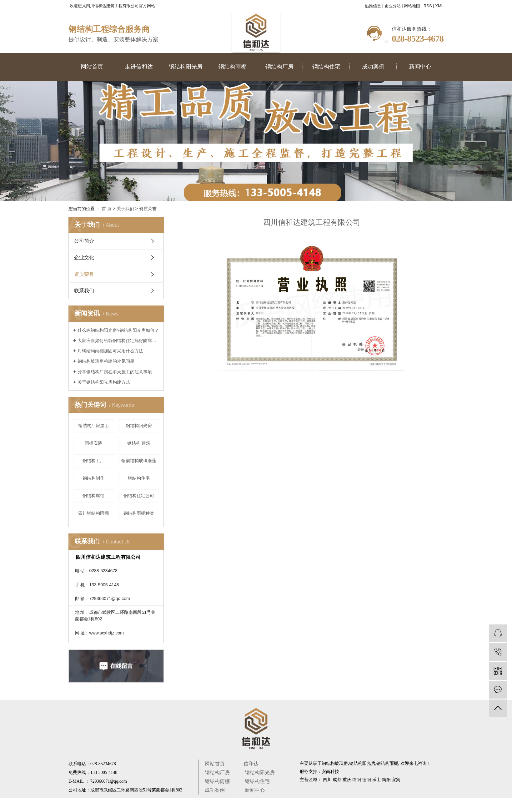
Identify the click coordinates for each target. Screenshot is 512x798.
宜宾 (396, 779)
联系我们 (84, 290)
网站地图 (412, 5)
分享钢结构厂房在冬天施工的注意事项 (115, 371)
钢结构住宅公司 (138, 495)
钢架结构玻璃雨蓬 (138, 460)
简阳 (386, 779)
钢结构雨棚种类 (138, 513)
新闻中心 (255, 790)
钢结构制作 (93, 478)
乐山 (376, 779)
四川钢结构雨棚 (93, 513)
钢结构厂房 (217, 772)
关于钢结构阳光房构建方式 (104, 382)
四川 (327, 779)
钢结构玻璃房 (335, 763)
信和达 (251, 763)
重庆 (347, 779)
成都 (337, 779)
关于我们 (125, 208)
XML (439, 5)
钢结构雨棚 (217, 781)
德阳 (366, 779)
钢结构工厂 (93, 460)
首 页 (107, 208)
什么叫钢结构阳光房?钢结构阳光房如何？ (118, 330)
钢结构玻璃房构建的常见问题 (106, 361)
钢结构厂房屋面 (93, 425)
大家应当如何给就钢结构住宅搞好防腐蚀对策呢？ (118, 340)
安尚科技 (330, 771)
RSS (428, 5)
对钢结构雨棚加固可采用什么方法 (110, 350)
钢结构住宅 (139, 478)
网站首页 (215, 763)
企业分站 (392, 5)
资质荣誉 (84, 274)
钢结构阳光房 (139, 425)
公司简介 (84, 241)
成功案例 (215, 790)
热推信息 (373, 5)
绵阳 (356, 779)
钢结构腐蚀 (93, 495)
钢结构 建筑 (138, 443)
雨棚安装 (93, 443)
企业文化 (84, 257)
